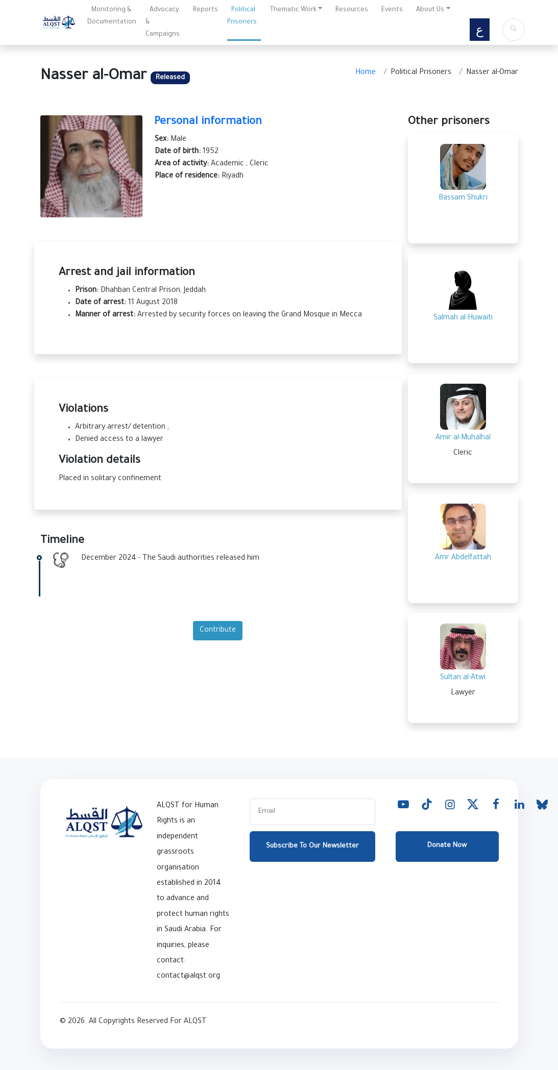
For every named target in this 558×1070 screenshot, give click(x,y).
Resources (351, 10)
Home (365, 73)
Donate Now (447, 846)
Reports (205, 10)
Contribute (218, 631)
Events (392, 10)
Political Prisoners (242, 16)
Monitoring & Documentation (111, 16)
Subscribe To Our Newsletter (312, 846)
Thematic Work (293, 10)
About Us (430, 10)
